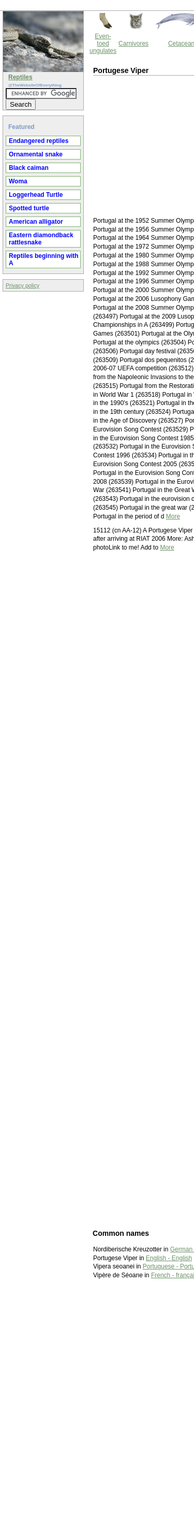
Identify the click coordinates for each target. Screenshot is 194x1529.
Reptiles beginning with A (44, 259)
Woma (18, 181)
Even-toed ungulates (102, 43)
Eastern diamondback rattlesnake (41, 239)
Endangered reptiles (38, 141)
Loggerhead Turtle (36, 194)
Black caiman (29, 167)
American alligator (36, 221)
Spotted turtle (29, 208)
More (173, 516)
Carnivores (133, 43)
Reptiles (20, 77)
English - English (169, 1258)
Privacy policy (22, 285)
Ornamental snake (36, 154)
